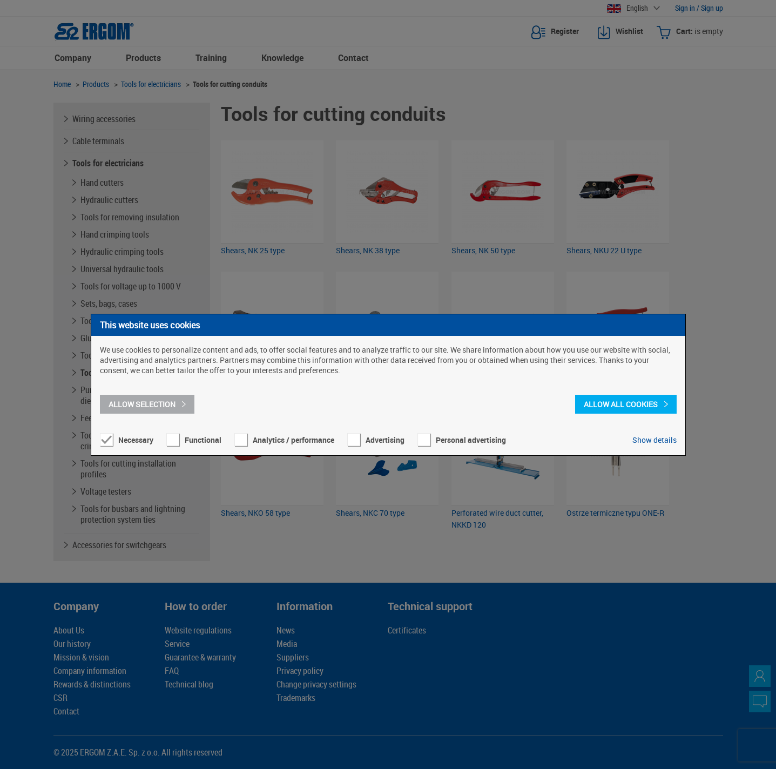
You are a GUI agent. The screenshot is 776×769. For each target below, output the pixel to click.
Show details (654, 440)
